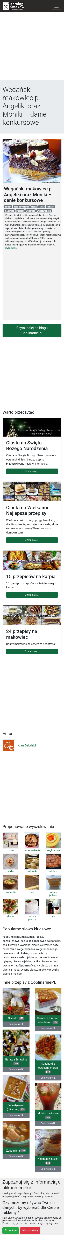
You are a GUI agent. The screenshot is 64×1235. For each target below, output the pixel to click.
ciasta (34, 207)
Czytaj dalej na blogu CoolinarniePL (32, 330)
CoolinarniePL (16, 1024)
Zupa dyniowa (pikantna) (16, 1107)
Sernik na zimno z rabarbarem (48, 1020)
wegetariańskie (44, 211)
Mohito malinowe (48, 1115)
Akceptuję (11, 1230)
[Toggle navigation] (56, 6)
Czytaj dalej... (32, 471)
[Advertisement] (32, 47)
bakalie (8, 207)
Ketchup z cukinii (48, 1161)
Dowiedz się (8, 1223)
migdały (20, 211)
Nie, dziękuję (30, 1230)
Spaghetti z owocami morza (48, 1067)
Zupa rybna (16, 1150)
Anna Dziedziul (19, 745)
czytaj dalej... (11, 248)
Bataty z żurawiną (16, 1061)
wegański (30, 211)
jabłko (42, 207)
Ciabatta (16, 1018)
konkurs (50, 207)
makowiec (9, 211)
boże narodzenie (21, 207)
